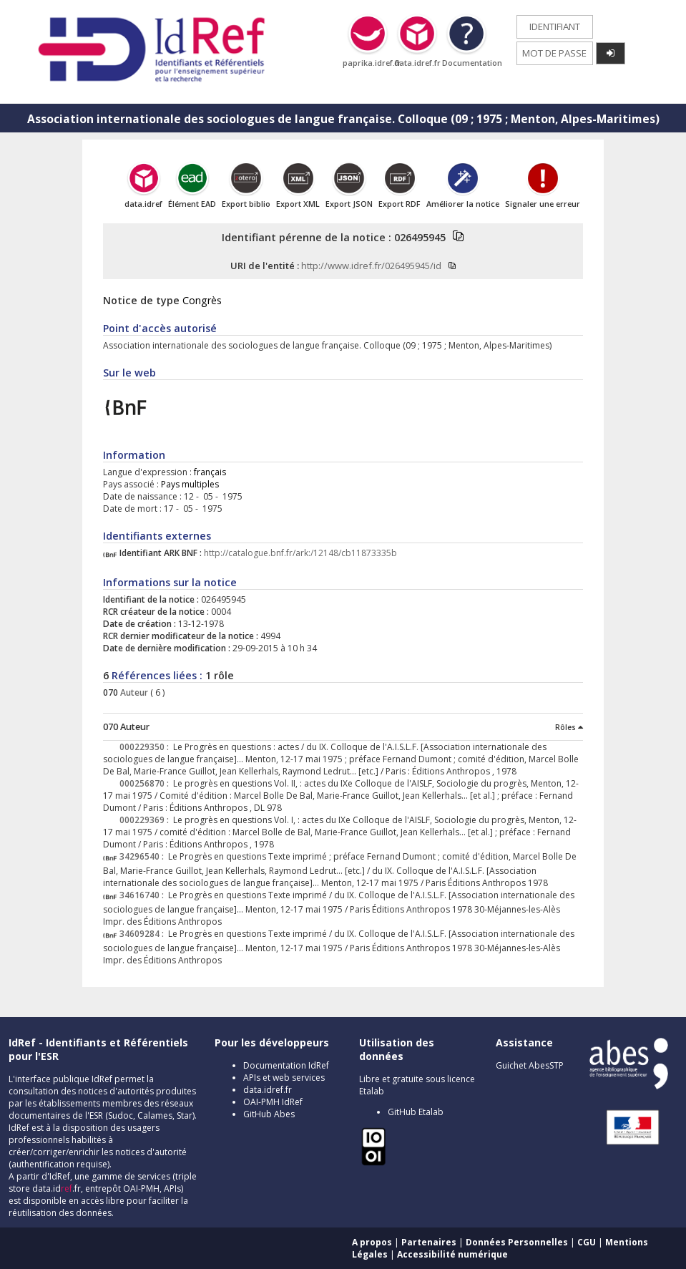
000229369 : (146, 820)
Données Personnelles (517, 1242)
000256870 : (146, 783)
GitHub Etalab (416, 1112)
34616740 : (143, 895)
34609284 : (143, 934)
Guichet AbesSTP (530, 1065)
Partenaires (428, 1242)
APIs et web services (284, 1077)
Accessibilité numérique (452, 1254)
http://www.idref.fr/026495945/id (371, 265)
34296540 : (143, 856)
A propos (372, 1242)
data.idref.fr (267, 1090)
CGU (586, 1242)
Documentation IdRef (286, 1065)
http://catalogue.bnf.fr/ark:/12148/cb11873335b (300, 553)
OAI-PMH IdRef (273, 1102)
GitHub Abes (269, 1114)
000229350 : (146, 747)
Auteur (133, 692)
